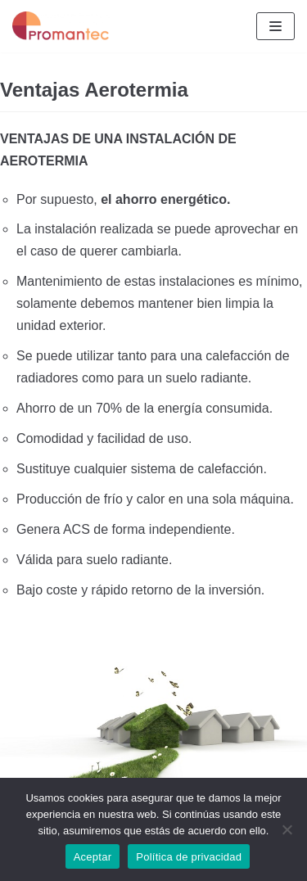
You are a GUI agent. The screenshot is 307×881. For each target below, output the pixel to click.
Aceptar (93, 857)
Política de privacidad (189, 857)
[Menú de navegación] (275, 26)
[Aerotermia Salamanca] (61, 26)
